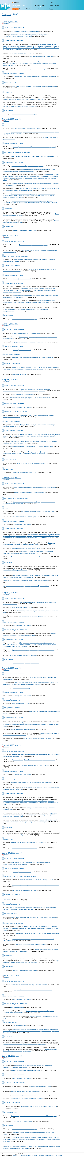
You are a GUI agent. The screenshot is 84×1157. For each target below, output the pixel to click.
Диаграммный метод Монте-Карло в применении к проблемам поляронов (33, 760)
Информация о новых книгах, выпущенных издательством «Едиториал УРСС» (26, 580)
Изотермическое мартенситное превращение (32, 616)
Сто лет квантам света (19, 1025)
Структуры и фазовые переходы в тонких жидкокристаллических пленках (33, 650)
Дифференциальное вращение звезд (23, 394)
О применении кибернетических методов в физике (26, 128)
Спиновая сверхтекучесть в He (21, 53)
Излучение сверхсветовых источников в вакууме (35, 765)
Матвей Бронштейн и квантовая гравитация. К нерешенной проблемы (34, 917)
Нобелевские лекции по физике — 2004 (39, 1086)
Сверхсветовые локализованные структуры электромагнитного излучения (32, 156)
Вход (50, 2)
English (43, 5)
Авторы (21, 9)
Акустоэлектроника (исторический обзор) (23, 729)
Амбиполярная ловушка (17, 1007)
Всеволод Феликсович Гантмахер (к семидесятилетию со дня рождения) (25, 1044)
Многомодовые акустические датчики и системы (37, 738)
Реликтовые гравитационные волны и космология (25, 1070)
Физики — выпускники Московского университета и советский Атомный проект (33, 1116)
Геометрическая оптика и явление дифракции (26, 516)
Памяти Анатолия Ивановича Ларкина (15, 835)
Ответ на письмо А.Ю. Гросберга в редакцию (31, 463)
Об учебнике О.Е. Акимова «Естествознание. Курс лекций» (28, 842)
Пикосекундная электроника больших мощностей (33, 245)
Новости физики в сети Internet (22, 279)
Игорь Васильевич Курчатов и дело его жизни (26, 663)
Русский (37, 5)
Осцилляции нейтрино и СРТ (20, 703)
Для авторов (41, 9)
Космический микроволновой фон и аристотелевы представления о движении (34, 86)
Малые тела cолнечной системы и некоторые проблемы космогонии (30, 557)
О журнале (41, 1155)
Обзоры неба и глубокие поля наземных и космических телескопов (33, 990)
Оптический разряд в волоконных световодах (32, 69)
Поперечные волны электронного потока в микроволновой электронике (30, 782)
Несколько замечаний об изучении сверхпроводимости (27, 166)
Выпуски (15, 9)
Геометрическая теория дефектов (22, 607)
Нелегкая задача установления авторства (24, 1095)
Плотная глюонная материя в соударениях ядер (26, 333)
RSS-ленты (17, 2)
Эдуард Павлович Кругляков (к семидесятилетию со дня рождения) (23, 99)
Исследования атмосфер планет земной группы (26, 548)
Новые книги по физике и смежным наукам (24, 114)
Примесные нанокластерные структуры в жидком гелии (31, 944)
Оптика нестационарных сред (21, 688)
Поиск (51, 9)
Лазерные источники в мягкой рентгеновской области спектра (39, 1106)
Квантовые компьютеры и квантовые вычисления (25, 31)
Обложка (6, 23)
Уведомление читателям (19, 374)
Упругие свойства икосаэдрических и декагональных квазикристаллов (32, 357)
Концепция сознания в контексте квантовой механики (27, 342)
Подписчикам (33, 9)
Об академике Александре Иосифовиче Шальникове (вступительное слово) (37, 933)
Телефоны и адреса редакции (28, 1155)
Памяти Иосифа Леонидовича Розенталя (15, 570)
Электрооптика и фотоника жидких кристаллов (23, 655)
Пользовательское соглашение (54, 1155)
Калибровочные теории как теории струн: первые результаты (29, 984)
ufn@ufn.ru (16, 1155)
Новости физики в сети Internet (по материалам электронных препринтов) (34, 76)
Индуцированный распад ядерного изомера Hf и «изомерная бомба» (31, 446)
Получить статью (54, 5)
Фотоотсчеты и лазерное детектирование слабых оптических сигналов (30, 397)
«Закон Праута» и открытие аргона (22, 1121)
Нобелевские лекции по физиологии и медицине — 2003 (36, 879)
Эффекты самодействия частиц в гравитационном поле (30, 492)
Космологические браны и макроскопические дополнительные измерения (35, 487)
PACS (26, 9)
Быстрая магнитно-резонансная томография (24, 890)
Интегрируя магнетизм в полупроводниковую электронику (37, 511)
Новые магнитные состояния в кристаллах (41, 56)
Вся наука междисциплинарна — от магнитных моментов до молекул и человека (35, 885)
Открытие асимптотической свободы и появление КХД (26, 1091)
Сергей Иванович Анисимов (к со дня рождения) (20, 106)
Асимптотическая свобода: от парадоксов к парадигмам (27, 1098)
